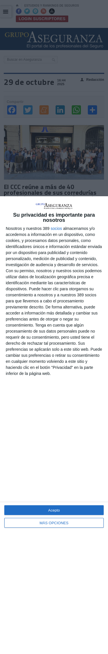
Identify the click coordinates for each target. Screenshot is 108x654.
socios (56, 228)
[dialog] (54, 425)
